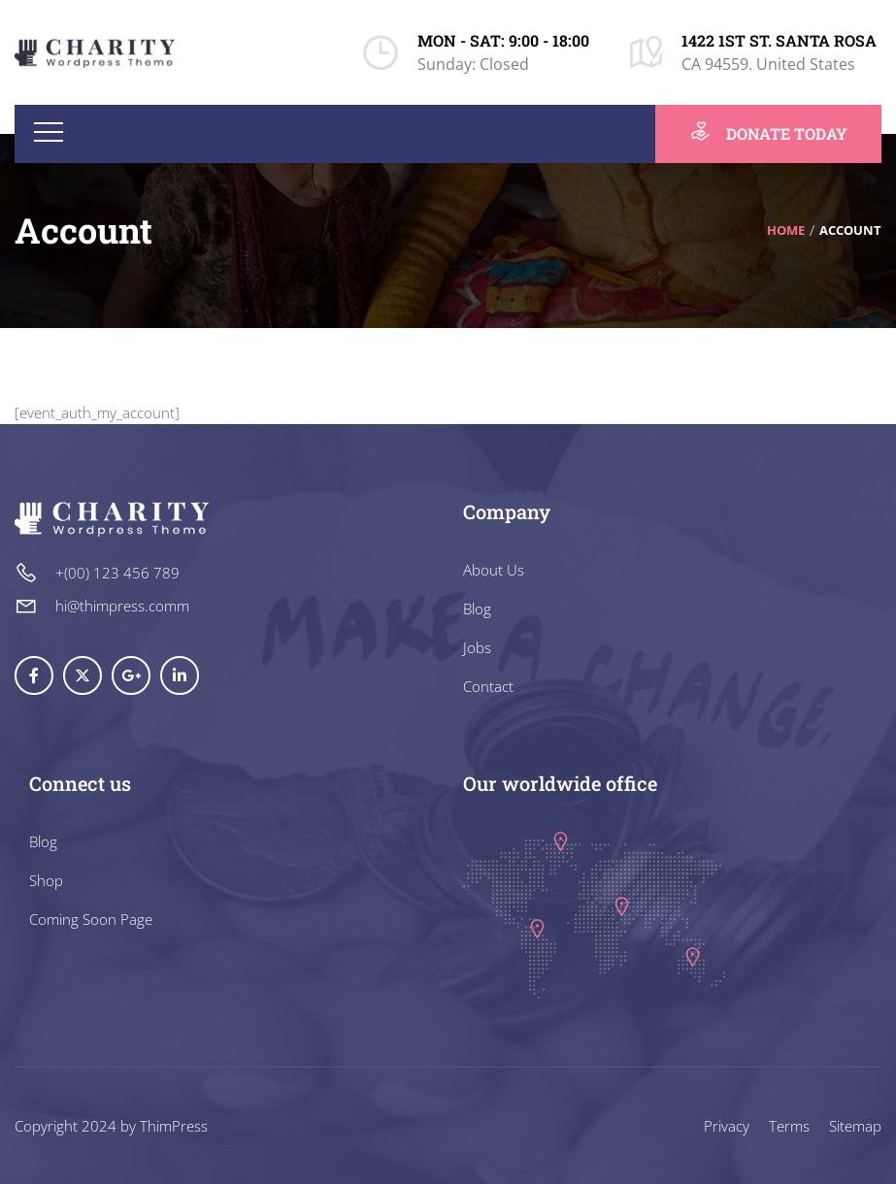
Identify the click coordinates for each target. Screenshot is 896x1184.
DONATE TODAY (768, 131)
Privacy (726, 1125)
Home (786, 230)
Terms (789, 1125)
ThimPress (174, 1125)
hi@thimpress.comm (122, 605)
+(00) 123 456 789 (117, 572)
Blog (477, 608)
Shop (46, 880)
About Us (493, 569)
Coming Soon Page (90, 919)
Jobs (477, 647)
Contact (488, 686)
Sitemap (855, 1125)
